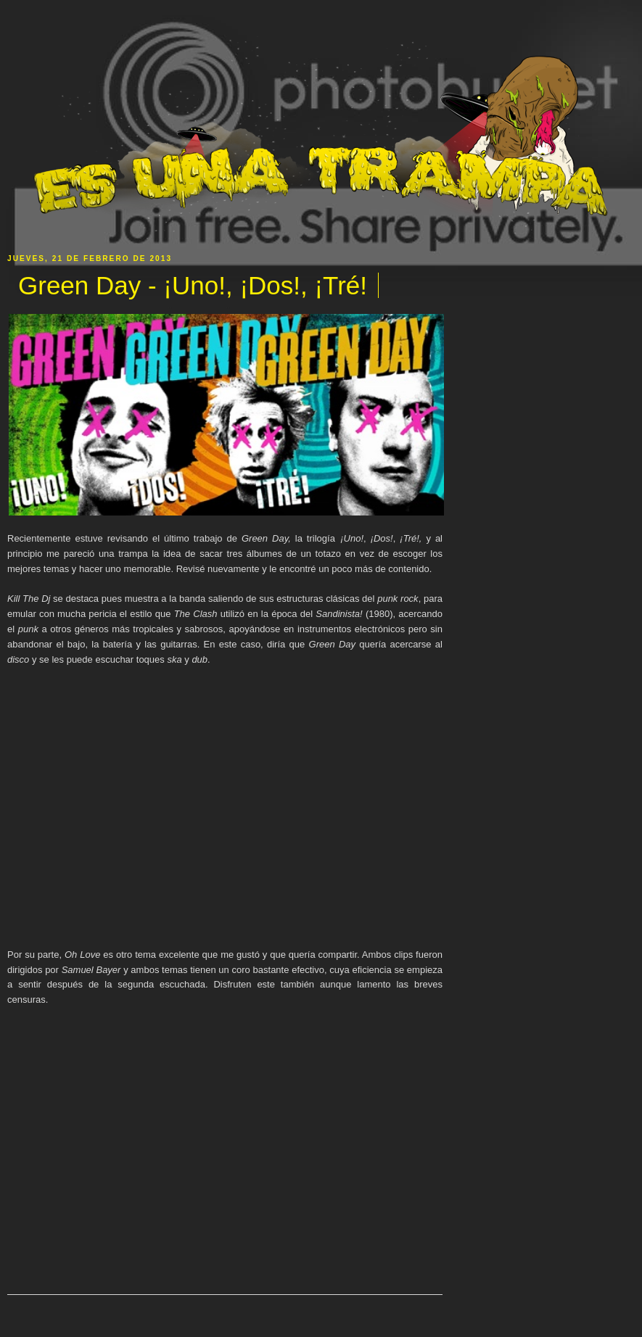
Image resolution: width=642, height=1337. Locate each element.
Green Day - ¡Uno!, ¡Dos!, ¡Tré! (192, 285)
